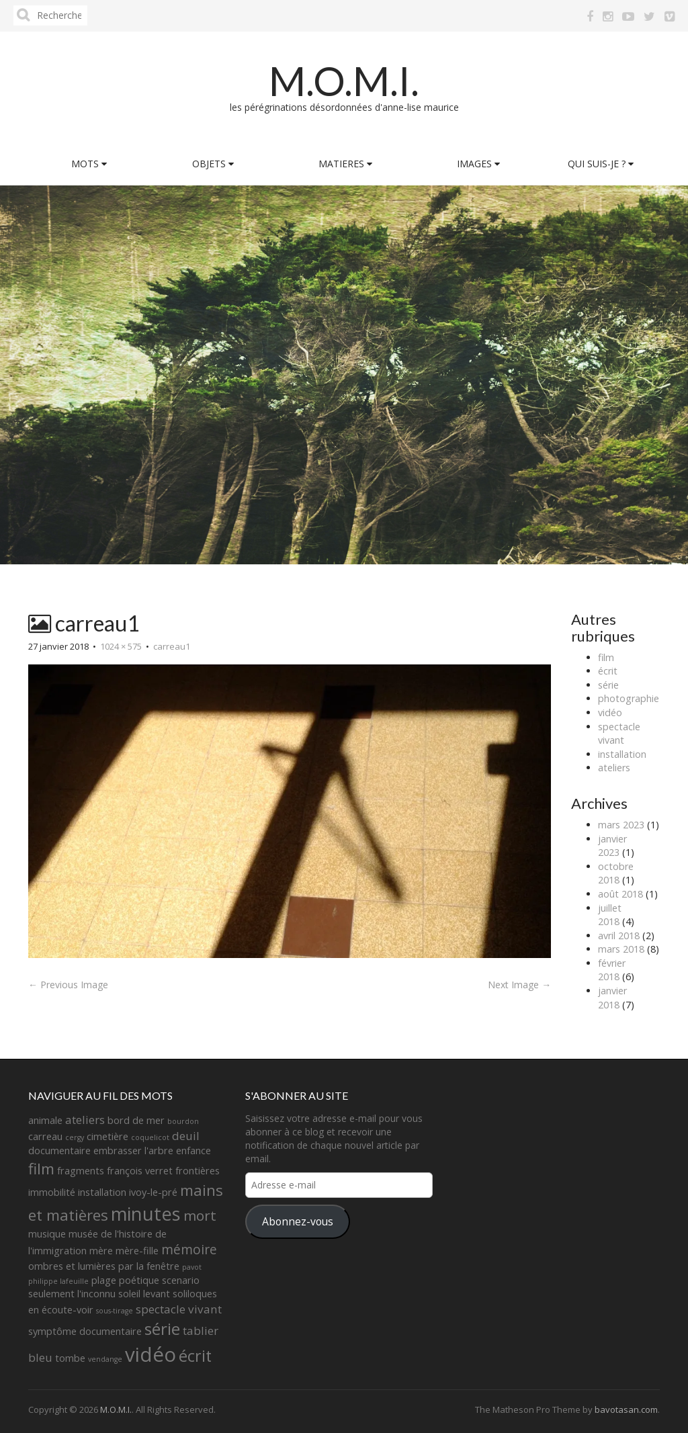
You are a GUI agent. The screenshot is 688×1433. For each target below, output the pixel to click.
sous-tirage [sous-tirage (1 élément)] (114, 1310)
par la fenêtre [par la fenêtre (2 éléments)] (148, 1266)
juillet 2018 (609, 915)
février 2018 (612, 970)
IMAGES (478, 163)
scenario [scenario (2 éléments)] (181, 1280)
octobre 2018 (616, 873)
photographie (628, 698)
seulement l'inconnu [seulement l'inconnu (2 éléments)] (72, 1293)
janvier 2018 (612, 997)
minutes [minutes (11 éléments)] (146, 1213)
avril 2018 (619, 935)
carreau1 (171, 646)
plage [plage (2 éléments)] (103, 1280)
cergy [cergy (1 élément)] (74, 1137)
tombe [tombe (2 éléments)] (70, 1358)
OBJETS (213, 163)
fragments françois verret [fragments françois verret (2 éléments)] (115, 1170)
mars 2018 (621, 949)
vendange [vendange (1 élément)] (105, 1359)
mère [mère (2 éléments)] (101, 1250)
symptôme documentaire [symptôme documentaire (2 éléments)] (85, 1331)
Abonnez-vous (297, 1221)
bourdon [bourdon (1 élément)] (183, 1121)
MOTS (89, 163)
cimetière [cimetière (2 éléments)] (107, 1136)
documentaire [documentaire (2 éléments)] (59, 1150)
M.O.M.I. (344, 80)
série (608, 685)
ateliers (614, 767)
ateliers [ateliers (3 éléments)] (85, 1119)
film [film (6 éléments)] (41, 1168)
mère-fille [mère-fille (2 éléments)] (137, 1250)
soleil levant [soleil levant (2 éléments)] (144, 1293)
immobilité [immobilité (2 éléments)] (51, 1192)
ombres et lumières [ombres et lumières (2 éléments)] (72, 1266)
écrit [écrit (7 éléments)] (195, 1355)
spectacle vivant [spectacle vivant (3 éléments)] (179, 1309)
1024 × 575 (121, 646)
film (606, 657)
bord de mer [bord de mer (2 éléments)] (136, 1120)
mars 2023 (621, 824)
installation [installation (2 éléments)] (102, 1192)
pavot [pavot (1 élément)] (192, 1267)
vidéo (610, 712)
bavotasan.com (626, 1409)
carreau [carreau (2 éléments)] (45, 1136)
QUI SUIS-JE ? (601, 163)
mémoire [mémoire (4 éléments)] (189, 1249)
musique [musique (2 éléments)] (47, 1233)
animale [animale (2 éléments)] (45, 1120)
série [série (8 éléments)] (162, 1328)
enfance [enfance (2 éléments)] (193, 1150)
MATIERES (345, 163)
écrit (607, 670)
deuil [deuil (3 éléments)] (186, 1135)
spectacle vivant (619, 733)
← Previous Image (68, 984)
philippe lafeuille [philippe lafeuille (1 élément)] (58, 1281)
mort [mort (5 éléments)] (199, 1215)
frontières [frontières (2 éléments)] (197, 1170)
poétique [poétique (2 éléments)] (139, 1280)
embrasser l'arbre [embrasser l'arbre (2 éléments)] (133, 1150)
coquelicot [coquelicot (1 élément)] (150, 1137)
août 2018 (620, 893)
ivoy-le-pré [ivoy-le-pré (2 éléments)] (153, 1192)
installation (622, 754)
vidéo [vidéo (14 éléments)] (150, 1354)
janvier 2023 (612, 845)
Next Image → (519, 984)
